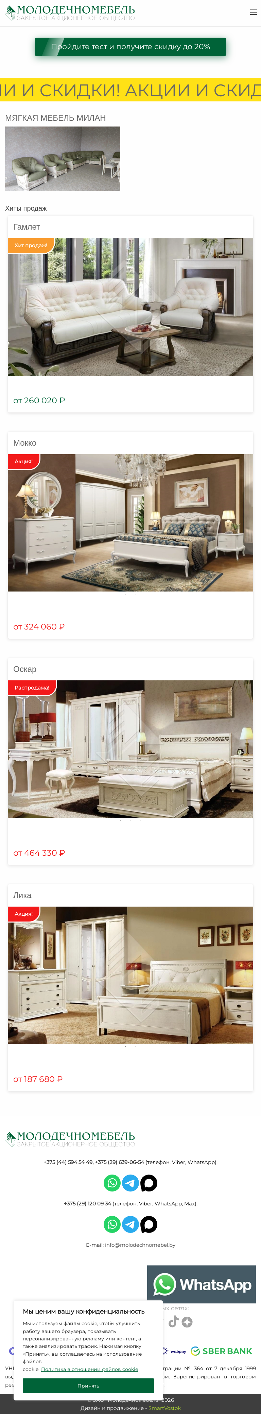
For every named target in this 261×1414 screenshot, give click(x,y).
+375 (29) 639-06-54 (119, 1162)
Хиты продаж (26, 208)
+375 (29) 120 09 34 (87, 1203)
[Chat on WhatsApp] (201, 1284)
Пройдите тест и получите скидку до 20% (130, 46)
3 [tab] (140, 820)
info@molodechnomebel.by (140, 1245)
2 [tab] (135, 594)
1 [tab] (125, 594)
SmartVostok (165, 1408)
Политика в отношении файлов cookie (89, 1369)
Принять (88, 1386)
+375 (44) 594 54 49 (68, 1162)
